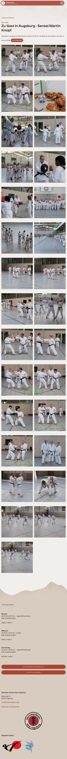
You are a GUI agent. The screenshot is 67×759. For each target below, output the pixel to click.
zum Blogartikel (17, 40)
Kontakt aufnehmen (34, 672)
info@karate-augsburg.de (10, 702)
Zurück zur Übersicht (7, 17)
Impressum (5, 707)
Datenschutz (14, 707)
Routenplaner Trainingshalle (33, 667)
